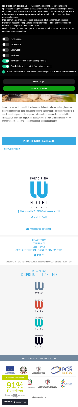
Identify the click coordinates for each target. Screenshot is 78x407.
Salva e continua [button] (39, 88)
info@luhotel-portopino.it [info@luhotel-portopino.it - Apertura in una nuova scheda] (41, 229)
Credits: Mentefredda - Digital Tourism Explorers (39, 250)
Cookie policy (39, 243)
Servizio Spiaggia (12, 149)
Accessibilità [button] (40, 397)
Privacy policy (39, 240)
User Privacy (39, 247)
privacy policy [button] (23, 9)
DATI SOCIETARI (67, 262)
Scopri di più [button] (39, 81)
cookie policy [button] (12, 17)
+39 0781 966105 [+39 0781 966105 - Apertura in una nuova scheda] (40, 217)
